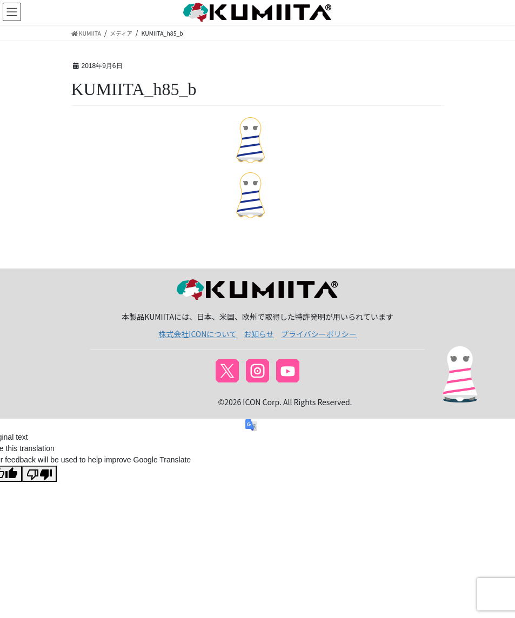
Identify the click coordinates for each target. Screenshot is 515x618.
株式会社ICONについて (197, 333)
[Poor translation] (39, 474)
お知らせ (259, 333)
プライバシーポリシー (319, 333)
